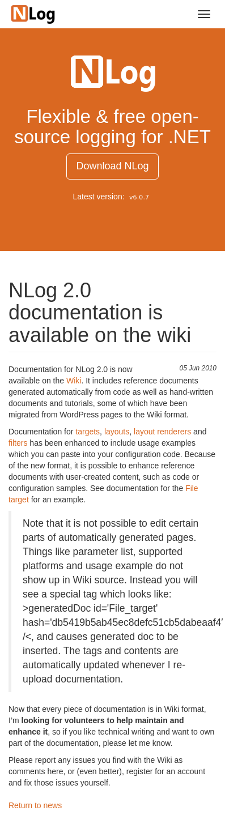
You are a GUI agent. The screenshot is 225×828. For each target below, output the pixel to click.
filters (18, 442)
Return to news (35, 805)
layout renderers (163, 431)
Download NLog (112, 166)
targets (87, 431)
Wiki (73, 380)
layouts (116, 431)
